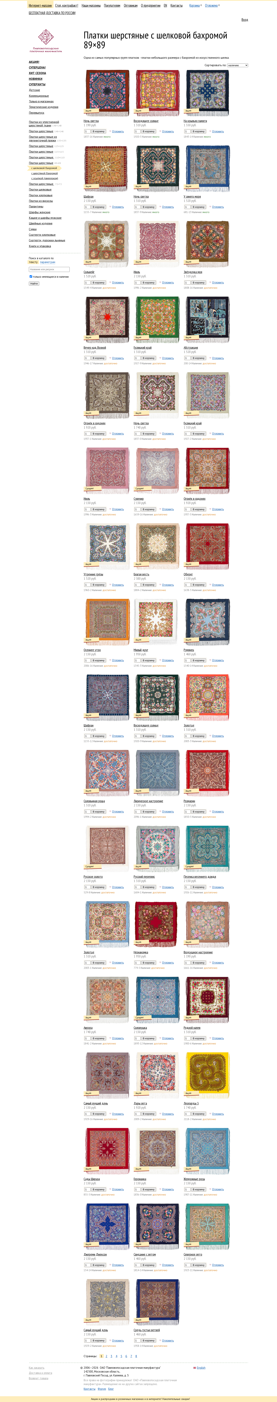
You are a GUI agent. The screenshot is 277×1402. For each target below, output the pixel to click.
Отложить (118, 131)
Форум (102, 1389)
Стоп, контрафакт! (66, 5)
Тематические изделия (43, 107)
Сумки (33, 229)
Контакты (177, 5)
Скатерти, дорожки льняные (47, 240)
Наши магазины (91, 5)
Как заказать (36, 1367)
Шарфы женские (39, 212)
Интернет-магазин (40, 5)
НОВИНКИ (35, 79)
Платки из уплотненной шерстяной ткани (44, 123)
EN (165, 5)
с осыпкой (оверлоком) (44, 178)
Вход (245, 19)
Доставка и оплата (40, 1373)
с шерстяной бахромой (44, 173)
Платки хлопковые (41, 195)
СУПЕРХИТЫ (37, 84)
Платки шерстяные (41, 131)
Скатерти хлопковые (42, 235)
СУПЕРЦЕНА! (37, 67)
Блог (111, 1389)
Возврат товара (38, 1378)
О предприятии (150, 5)
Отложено (211, 5)
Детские (34, 90)
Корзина (194, 5)
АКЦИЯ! (34, 62)
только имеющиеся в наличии (51, 276)
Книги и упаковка (40, 246)
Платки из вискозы (41, 201)
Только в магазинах (41, 101)
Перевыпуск (36, 113)
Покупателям (112, 5)
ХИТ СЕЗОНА (37, 73)
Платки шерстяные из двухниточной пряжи (43, 138)
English (199, 1367)
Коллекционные (39, 96)
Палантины (36, 206)
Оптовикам (131, 5)
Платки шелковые (40, 189)
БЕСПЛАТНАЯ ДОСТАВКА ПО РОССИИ (52, 13)
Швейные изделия (40, 223)
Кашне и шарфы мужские (45, 218)
